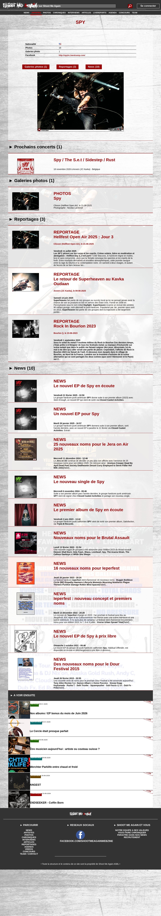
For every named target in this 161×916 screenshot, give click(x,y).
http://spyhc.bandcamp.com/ (73, 55)
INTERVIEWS (29, 885)
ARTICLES (29, 887)
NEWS (29, 875)
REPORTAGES (29, 889)
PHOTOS (29, 880)
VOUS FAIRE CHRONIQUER (132, 878)
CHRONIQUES (29, 882)
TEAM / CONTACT (29, 899)
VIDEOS (29, 894)
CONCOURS (29, 896)
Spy (80, 22)
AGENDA (28, 892)
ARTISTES (29, 878)
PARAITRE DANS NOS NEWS (132, 880)
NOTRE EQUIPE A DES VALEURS (132, 875)
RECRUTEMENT (132, 882)
